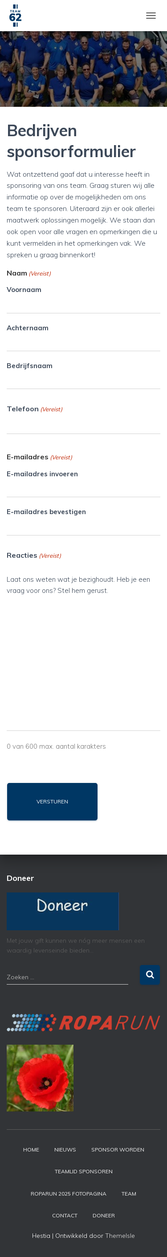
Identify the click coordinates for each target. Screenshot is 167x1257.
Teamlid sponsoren (84, 1171)
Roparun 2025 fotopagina (68, 1193)
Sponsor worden (117, 1149)
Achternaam (28, 328)
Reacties (34, 555)
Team (129, 1193)
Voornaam (24, 289)
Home (31, 1149)
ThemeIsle (120, 1236)
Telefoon (34, 409)
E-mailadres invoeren (42, 474)
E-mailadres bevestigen (46, 511)
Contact (64, 1215)
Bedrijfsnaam (30, 365)
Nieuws (65, 1149)
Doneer (104, 1215)
